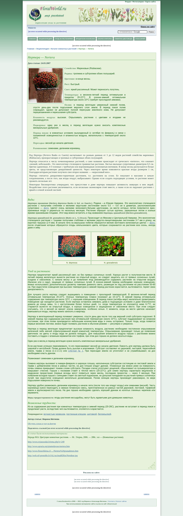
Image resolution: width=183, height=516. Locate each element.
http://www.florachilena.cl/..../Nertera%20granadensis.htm (53, 451)
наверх (146, 494)
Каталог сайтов (121, 501)
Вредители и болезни (85, 39)
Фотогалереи (138, 2)
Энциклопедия (45, 39)
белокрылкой (104, 414)
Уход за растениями (64, 39)
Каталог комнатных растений (63, 49)
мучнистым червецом (54, 414)
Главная (32, 39)
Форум (128, 2)
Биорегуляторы (105, 39)
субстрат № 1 (75, 351)
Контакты (111, 501)
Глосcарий (140, 39)
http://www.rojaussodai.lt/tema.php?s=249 (46, 442)
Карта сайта (150, 2)
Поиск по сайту (148, 27)
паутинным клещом (76, 414)
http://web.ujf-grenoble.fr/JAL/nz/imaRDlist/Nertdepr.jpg (53, 455)
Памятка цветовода (123, 39)
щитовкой (92, 414)
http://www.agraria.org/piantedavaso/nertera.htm (49, 446)
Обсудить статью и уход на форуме (42, 424)
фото (46, 208)
